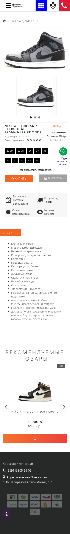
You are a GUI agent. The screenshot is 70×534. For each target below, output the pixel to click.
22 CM (10, 150)
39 (8, 160)
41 (22, 160)
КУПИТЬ (20, 178)
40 (15, 160)
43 (29, 160)
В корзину (53, 178)
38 (44, 150)
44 (36, 160)
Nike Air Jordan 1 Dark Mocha (35, 411)
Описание (10, 232)
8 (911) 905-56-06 (64, 5)
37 (37, 150)
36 (30, 150)
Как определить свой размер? (36, 170)
